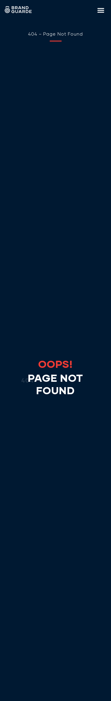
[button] (101, 10)
